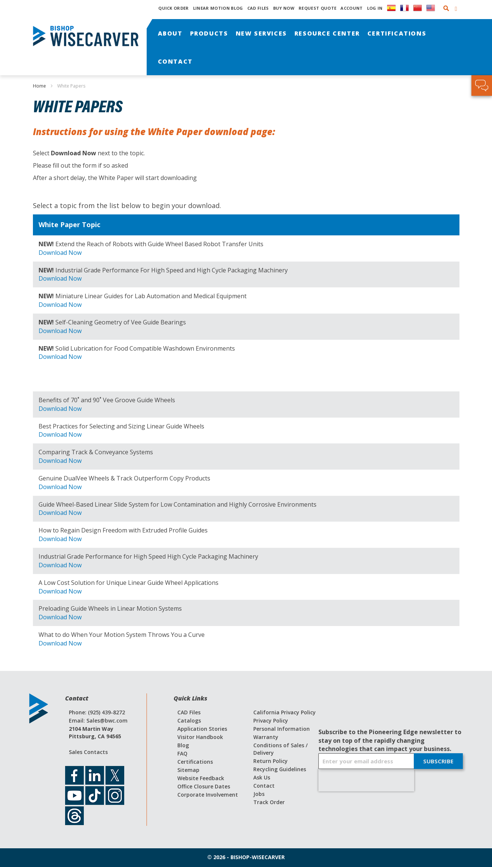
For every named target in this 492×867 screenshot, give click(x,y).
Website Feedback (200, 778)
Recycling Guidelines (279, 769)
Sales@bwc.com (107, 720)
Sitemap (188, 769)
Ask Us (261, 777)
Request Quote (317, 8)
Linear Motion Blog (218, 8)
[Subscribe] (438, 761)
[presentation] (366, 780)
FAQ (182, 753)
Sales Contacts (88, 751)
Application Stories (202, 728)
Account (351, 8)
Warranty (265, 737)
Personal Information (281, 728)
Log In (375, 8)
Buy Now (283, 8)
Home (40, 86)
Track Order (269, 802)
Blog (183, 745)
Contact (264, 785)
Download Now (60, 252)
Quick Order (173, 8)
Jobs (259, 793)
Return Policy (270, 760)
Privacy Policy (270, 720)
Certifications (195, 761)
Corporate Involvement (207, 794)
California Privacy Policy (284, 712)
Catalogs (189, 720)
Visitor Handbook (200, 737)
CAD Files (258, 8)
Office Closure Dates (203, 786)
